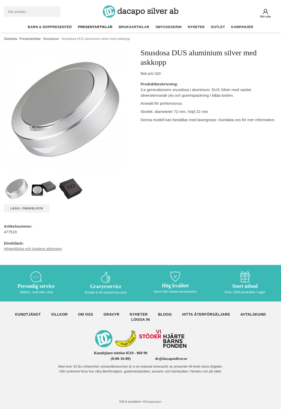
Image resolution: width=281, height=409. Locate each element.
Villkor (59, 314)
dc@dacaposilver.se (171, 359)
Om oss (85, 314)
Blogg (165, 314)
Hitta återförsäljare (206, 314)
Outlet (218, 27)
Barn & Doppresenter (50, 27)
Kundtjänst (28, 314)
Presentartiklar (95, 27)
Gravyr (111, 314)
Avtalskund (253, 314)
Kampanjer (242, 27)
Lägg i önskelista (26, 208)
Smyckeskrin (169, 27)
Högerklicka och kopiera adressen (33, 248)
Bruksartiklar (134, 27)
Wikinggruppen (152, 401)
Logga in (140, 319)
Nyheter (196, 27)
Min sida (265, 16)
